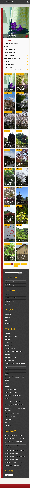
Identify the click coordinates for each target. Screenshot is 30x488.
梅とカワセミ (8, 422)
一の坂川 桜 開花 (9, 450)
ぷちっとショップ (9, 282)
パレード (8, 240)
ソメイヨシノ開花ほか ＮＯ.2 (12, 413)
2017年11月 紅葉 (8, 67)
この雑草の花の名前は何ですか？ (11, 43)
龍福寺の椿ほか (8, 419)
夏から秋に (6, 61)
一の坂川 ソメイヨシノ (9, 49)
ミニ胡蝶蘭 (10, 36)
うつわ (19, 438)
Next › (25, 263)
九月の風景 (21, 240)
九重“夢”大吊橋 (8, 465)
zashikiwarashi (19, 450)
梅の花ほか (6, 46)
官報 (6, 320)
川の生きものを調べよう (11, 438)
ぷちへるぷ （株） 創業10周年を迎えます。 (10, 181)
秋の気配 (20, 221)
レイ (19, 462)
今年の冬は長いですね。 (9, 64)
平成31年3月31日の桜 (9, 55)
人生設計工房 (8, 314)
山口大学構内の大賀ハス (21, 258)
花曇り (19, 183)
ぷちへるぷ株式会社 (8, 1)
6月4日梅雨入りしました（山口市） (13, 395)
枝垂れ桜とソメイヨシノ (9, 52)
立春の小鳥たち (8, 425)
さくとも (18, 435)
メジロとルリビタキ (9, 202)
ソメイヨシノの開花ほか (11, 416)
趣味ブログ (7, 149)
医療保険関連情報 (9, 301)
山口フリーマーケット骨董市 (12, 441)
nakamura (16, 465)
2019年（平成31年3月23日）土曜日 (12, 58)
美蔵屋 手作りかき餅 (10, 285)
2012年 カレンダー (9, 435)
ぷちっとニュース (8, 74)
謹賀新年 (20, 202)
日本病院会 (7, 323)
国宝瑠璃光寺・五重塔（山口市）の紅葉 (9, 219)
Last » (15, 266)
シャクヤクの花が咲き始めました (13, 401)
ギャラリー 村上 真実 (10, 298)
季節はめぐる (8, 398)
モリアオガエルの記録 (9, 258)
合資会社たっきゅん (10, 317)
